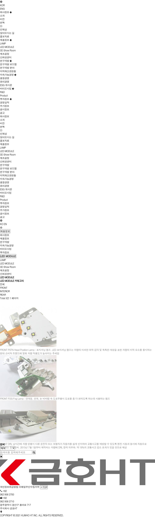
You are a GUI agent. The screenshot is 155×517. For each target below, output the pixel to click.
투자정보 (6, 99)
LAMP (3, 43)
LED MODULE (7, 47)
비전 (2, 19)
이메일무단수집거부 (29, 487)
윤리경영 (4, 81)
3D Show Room (8, 50)
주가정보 (4, 106)
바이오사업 (7, 88)
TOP (44, 487)
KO (1, 224)
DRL (10, 449)
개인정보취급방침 (9, 487)
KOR (2, 5)
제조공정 (4, 54)
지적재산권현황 (8, 71)
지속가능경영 (8, 74)
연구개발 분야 (7, 67)
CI (1, 26)
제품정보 (6, 40)
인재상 (3, 29)
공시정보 (4, 109)
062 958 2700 (7, 494)
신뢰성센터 (5, 57)
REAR (3, 294)
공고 (2, 113)
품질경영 (4, 78)
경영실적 (4, 102)
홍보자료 (4, 36)
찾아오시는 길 (7, 33)
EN (5, 224)
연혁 (2, 22)
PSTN (11, 355)
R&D (2, 92)
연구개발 (6, 61)
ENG (2, 8)
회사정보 (6, 12)
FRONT (3, 287)
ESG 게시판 (6, 85)
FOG (10, 404)
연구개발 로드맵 (8, 64)
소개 (2, 15)
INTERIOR (5, 291)
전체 (2, 284)
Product (4, 95)
